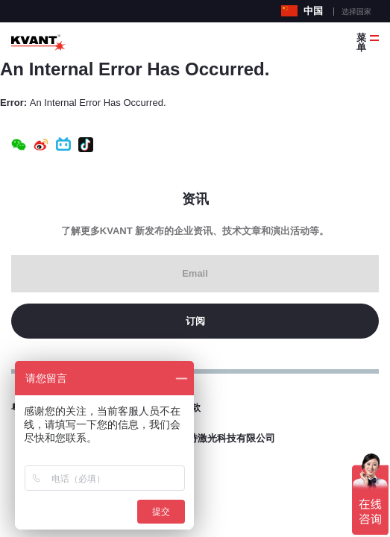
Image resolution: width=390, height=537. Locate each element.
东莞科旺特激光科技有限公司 (212, 438)
